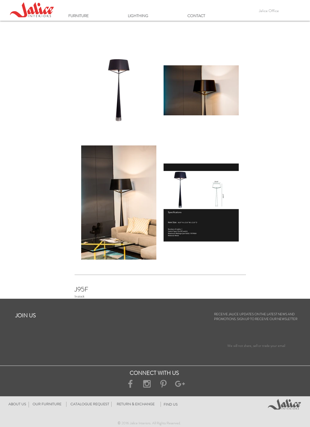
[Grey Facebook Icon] (130, 384)
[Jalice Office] (268, 11)
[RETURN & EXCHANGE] (172, 404)
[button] (95, 16)
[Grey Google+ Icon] (180, 384)
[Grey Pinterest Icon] (163, 384)
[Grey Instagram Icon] (147, 384)
